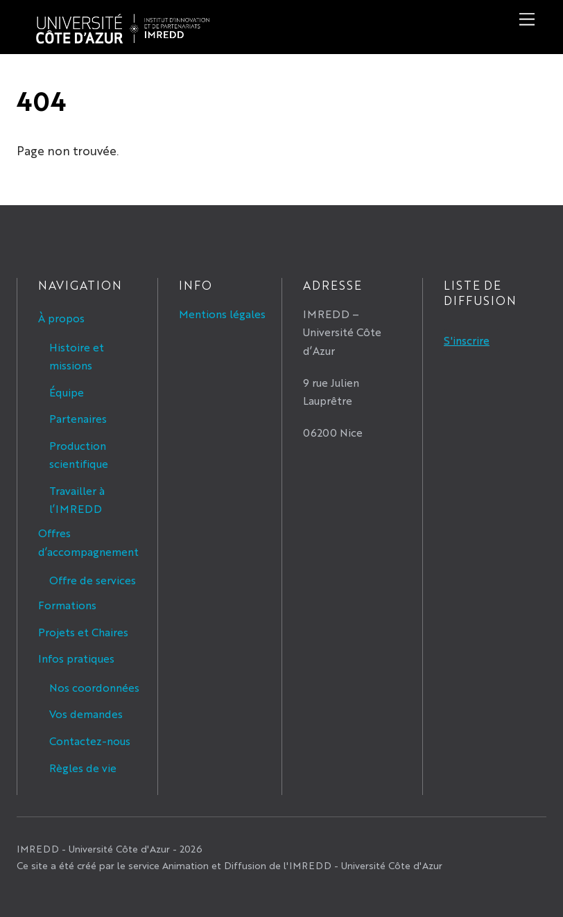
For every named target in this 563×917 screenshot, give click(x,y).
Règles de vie (82, 767)
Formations (67, 604)
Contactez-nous (89, 740)
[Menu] (527, 19)
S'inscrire (467, 340)
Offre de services (92, 580)
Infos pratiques (76, 658)
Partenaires (78, 418)
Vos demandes (86, 713)
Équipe (66, 392)
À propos (61, 318)
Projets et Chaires (83, 632)
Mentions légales (222, 313)
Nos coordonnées (94, 687)
